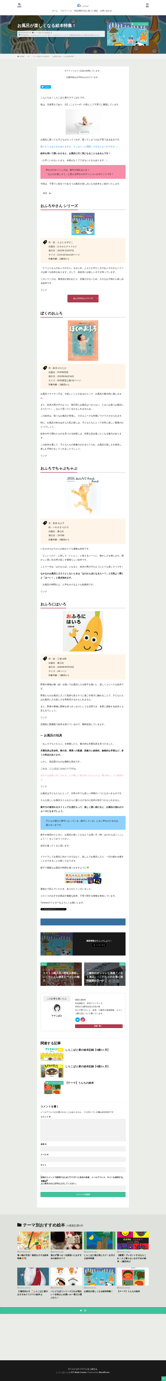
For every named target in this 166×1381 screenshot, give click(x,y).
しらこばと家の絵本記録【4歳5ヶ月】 (87, 1049)
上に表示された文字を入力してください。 (59, 1184)
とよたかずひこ (47, 35)
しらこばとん (91, 1369)
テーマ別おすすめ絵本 (42, 33)
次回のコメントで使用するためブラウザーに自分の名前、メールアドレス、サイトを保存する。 (82, 1177)
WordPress (104, 1372)
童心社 (86, 35)
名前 (43, 1144)
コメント (45, 1117)
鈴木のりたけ (95, 35)
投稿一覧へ (98, 1026)
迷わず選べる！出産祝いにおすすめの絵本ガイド (66, 1257)
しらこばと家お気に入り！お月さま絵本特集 (99, 1257)
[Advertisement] (128, 1337)
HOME (21, 56)
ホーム (55, 10)
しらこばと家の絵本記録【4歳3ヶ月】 (87, 1066)
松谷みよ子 (80, 35)
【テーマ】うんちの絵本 (79, 1082)
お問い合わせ (106, 10)
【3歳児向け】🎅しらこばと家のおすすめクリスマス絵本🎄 (32, 1293)
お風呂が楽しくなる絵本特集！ (63, 56)
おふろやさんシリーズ (83, 298)
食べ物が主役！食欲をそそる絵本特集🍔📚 (32, 1257)
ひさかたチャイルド (60, 35)
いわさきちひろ (35, 35)
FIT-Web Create (78, 1372)
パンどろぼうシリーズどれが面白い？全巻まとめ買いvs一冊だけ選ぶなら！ (66, 1294)
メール (44, 1155)
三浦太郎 (72, 35)
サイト (43, 1165)
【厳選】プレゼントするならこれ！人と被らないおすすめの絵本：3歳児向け (131, 1258)
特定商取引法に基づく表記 (86, 10)
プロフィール (66, 10)
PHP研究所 (24, 35)
